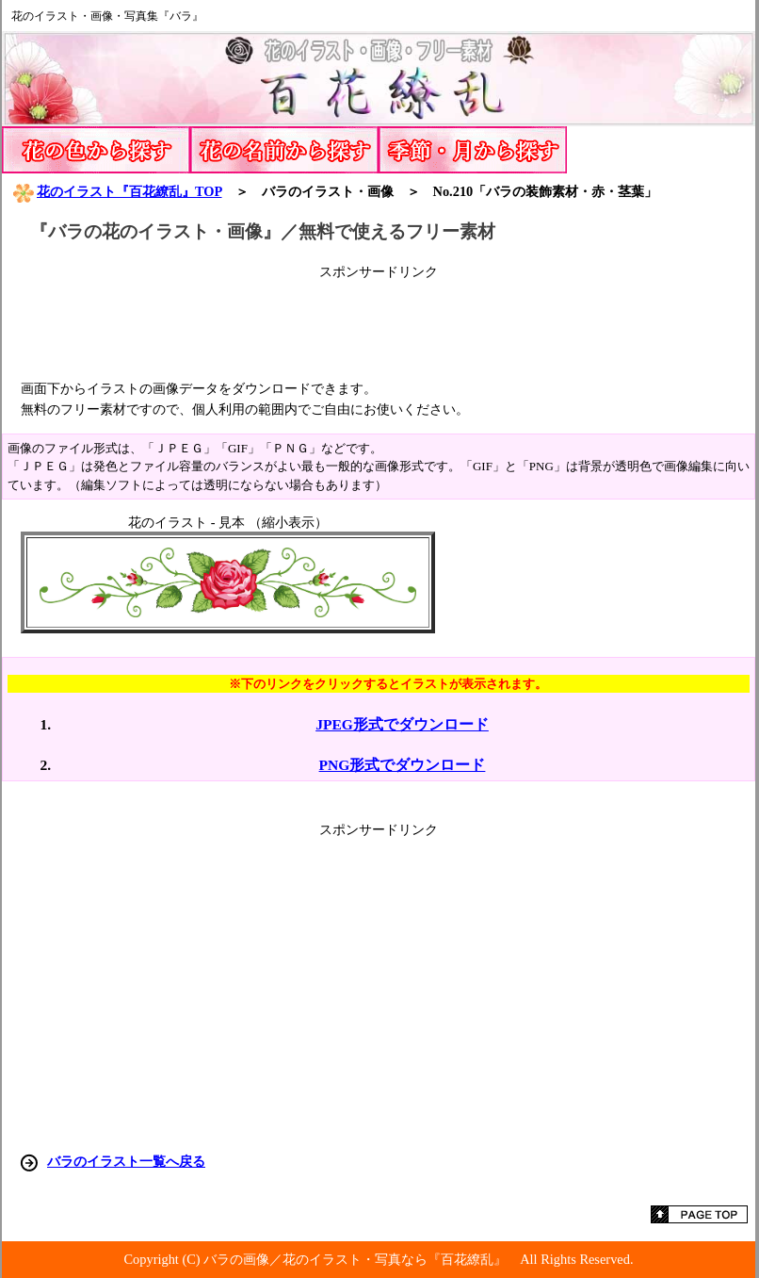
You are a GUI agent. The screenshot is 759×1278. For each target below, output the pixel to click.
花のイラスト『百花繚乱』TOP (116, 191)
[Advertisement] (378, 323)
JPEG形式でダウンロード (402, 724)
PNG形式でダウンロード (402, 765)
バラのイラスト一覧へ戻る (126, 1161)
